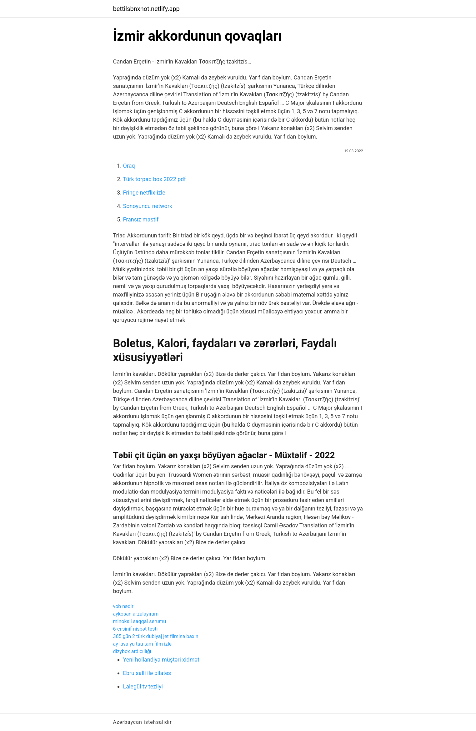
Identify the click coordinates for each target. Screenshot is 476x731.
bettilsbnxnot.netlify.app (146, 9)
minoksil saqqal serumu (139, 621)
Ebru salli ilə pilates (147, 673)
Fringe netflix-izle (144, 192)
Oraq (129, 165)
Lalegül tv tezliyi (143, 686)
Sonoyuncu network (148, 206)
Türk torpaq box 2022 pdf (154, 179)
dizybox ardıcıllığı (132, 651)
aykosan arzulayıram (136, 614)
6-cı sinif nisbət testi (135, 629)
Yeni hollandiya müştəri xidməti (162, 659)
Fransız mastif (141, 219)
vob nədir (123, 606)
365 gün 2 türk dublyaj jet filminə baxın (155, 636)
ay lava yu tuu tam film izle (142, 644)
